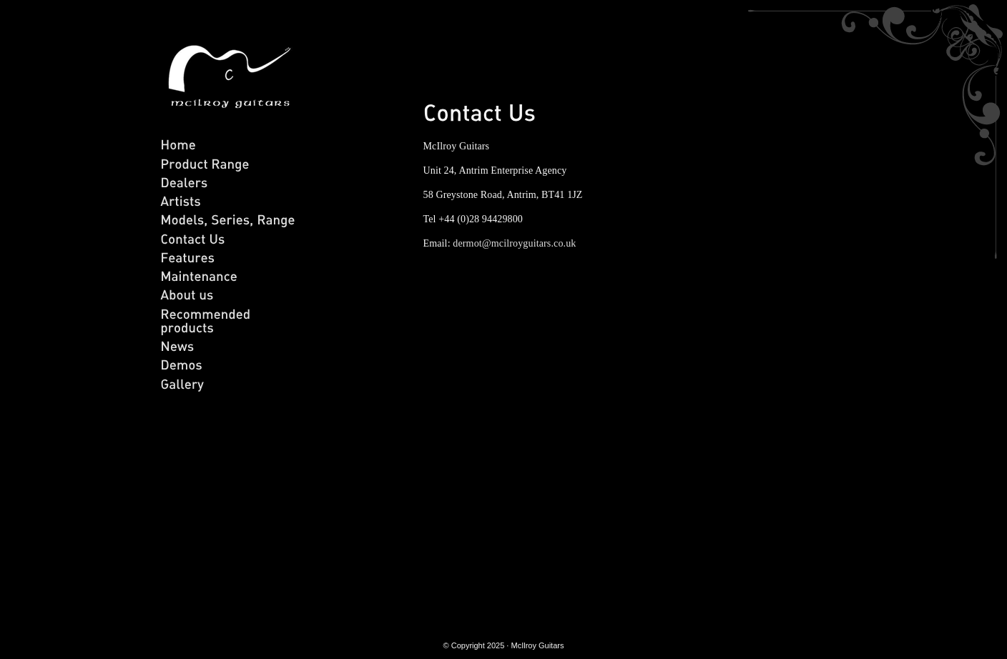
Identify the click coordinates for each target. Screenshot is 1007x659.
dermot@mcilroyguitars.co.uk (514, 243)
